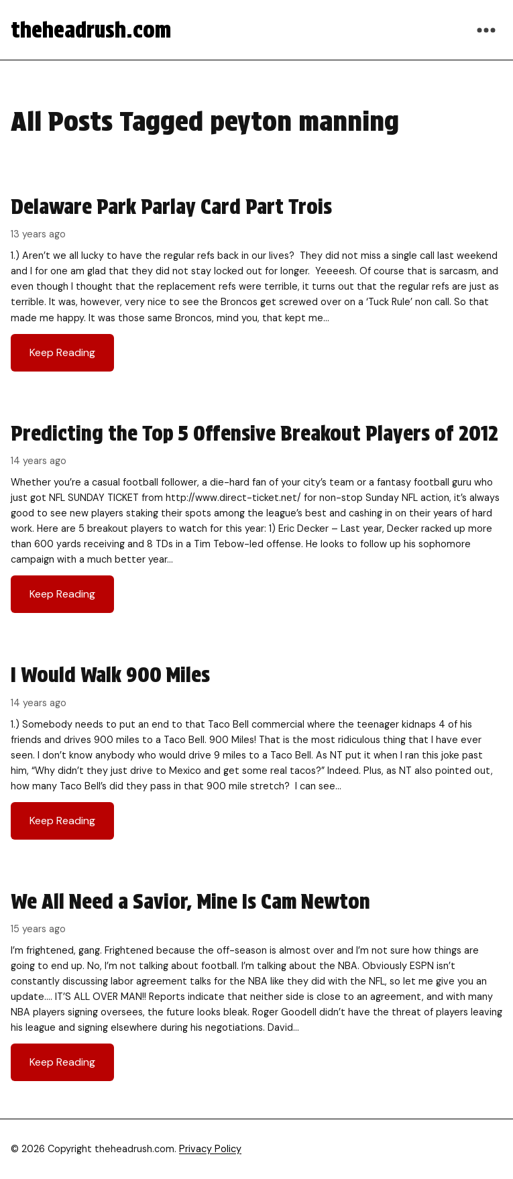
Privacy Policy (210, 1149)
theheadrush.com (91, 30)
